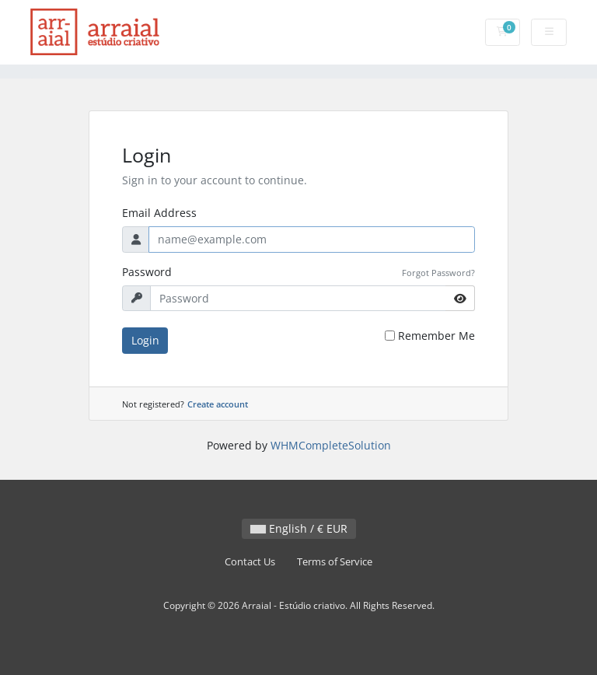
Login (145, 340)
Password (147, 271)
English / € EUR (298, 528)
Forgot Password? (438, 272)
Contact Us (250, 561)
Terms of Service (334, 561)
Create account (217, 404)
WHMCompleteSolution (331, 445)
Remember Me (436, 335)
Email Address (159, 212)
